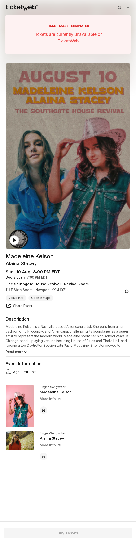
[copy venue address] (127, 291)
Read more (17, 352)
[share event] (19, 306)
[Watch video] (14, 240)
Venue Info (16, 298)
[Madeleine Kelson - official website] (43, 410)
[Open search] (119, 7)
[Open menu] (128, 7)
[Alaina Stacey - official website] (43, 456)
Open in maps (41, 298)
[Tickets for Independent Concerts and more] (22, 7)
